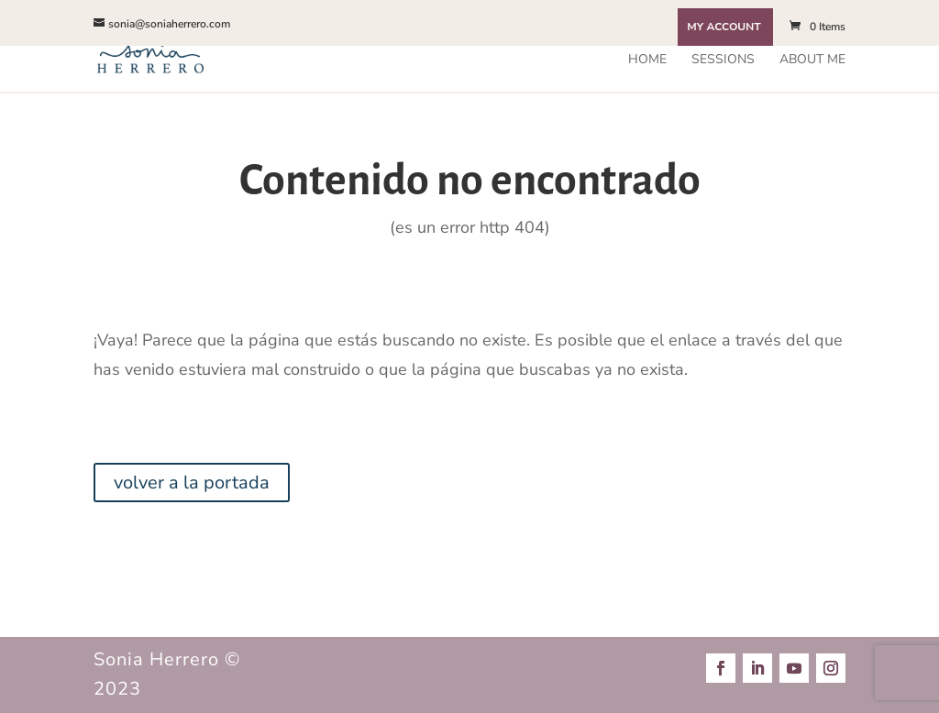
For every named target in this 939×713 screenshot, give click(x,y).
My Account (723, 27)
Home (647, 60)
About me (812, 60)
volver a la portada (192, 482)
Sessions (723, 60)
